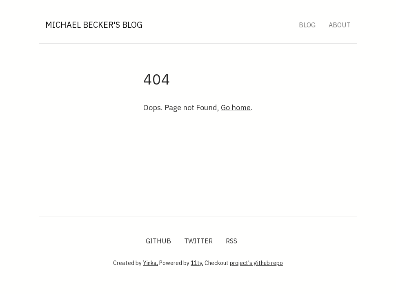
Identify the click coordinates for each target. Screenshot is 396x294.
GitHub (158, 241)
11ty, (197, 263)
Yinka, (150, 263)
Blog (307, 25)
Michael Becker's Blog (93, 24)
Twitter (198, 241)
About (340, 25)
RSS (231, 241)
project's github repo (256, 263)
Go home (236, 107)
